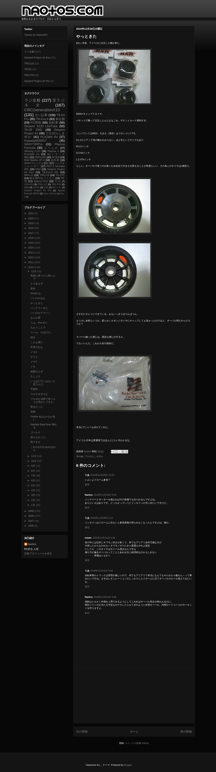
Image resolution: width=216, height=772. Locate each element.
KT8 (46, 187)
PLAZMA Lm (31, 154)
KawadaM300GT (35, 140)
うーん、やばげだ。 (41, 332)
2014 (31, 247)
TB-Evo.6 (42, 119)
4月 (33, 490)
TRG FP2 (29, 75)
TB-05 (27, 69)
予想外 (34, 389)
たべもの (51, 147)
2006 (31, 525)
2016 (31, 237)
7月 (33, 475)
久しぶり (35, 376)
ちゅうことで (37, 327)
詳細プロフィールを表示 (38, 553)
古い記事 (41, 115)
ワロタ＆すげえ (39, 394)
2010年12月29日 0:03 (105, 495)
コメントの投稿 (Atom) (137, 743)
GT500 (56, 157)
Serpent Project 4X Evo (37, 57)
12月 (34, 271)
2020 (31, 218)
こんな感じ (36, 342)
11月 (34, 456)
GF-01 (36, 187)
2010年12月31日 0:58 (105, 597)
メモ (32, 366)
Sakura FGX (41, 181)
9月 (33, 465)
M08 (26, 187)
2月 (33, 500)
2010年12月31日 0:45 (104, 537)
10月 (34, 461)
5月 (33, 485)
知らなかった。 (39, 437)
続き (32, 337)
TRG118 (29, 63)
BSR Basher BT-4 (34, 160)
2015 (31, 242)
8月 (33, 470)
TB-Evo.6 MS (50, 172)
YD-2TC (60, 175)
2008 (31, 515)
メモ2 (33, 361)
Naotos (32, 544)
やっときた (36, 303)
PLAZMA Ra (49, 137)
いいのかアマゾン (40, 312)
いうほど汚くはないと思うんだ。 (42, 383)
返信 (87, 484)
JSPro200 (40, 157)
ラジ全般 (29, 51)
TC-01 (58, 181)
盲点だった (36, 406)
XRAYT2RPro (33, 144)
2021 (31, 213)
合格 (32, 411)
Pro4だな (35, 293)
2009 (31, 511)
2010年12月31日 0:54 (102, 570)
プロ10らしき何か (93, 456)
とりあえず (36, 283)
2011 (31, 262)
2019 (31, 223)
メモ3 (33, 352)
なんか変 (35, 317)
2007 (31, 520)
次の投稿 (82, 731)
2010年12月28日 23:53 (102, 475)
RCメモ (57, 187)
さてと (34, 356)
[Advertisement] (134, 695)
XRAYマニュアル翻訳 (36, 163)
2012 (31, 257)
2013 (31, 252)
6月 (33, 480)
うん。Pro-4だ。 (39, 322)
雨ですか (35, 442)
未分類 (60, 119)
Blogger (128, 765)
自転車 (53, 122)
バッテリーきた (39, 308)
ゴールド (35, 432)
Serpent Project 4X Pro (37, 81)
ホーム (134, 731)
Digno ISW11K (50, 193)
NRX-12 (28, 175)
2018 (31, 228)
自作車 (55, 160)
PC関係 (36, 122)
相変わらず (36, 371)
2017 (31, 233)
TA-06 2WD (33, 129)
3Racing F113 (32, 151)
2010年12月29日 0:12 (102, 518)
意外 (32, 288)
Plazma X (53, 151)
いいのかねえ (37, 298)
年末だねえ (36, 347)
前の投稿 (186, 731)
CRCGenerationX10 (42, 110)
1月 (33, 505)
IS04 (38, 169)
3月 (33, 495)
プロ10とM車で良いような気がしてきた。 (43, 400)
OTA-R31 (29, 184)
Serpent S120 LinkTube (41, 126)
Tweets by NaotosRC (36, 34)
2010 (31, 267)
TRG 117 (42, 184)
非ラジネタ (44, 102)
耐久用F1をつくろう (42, 178)
